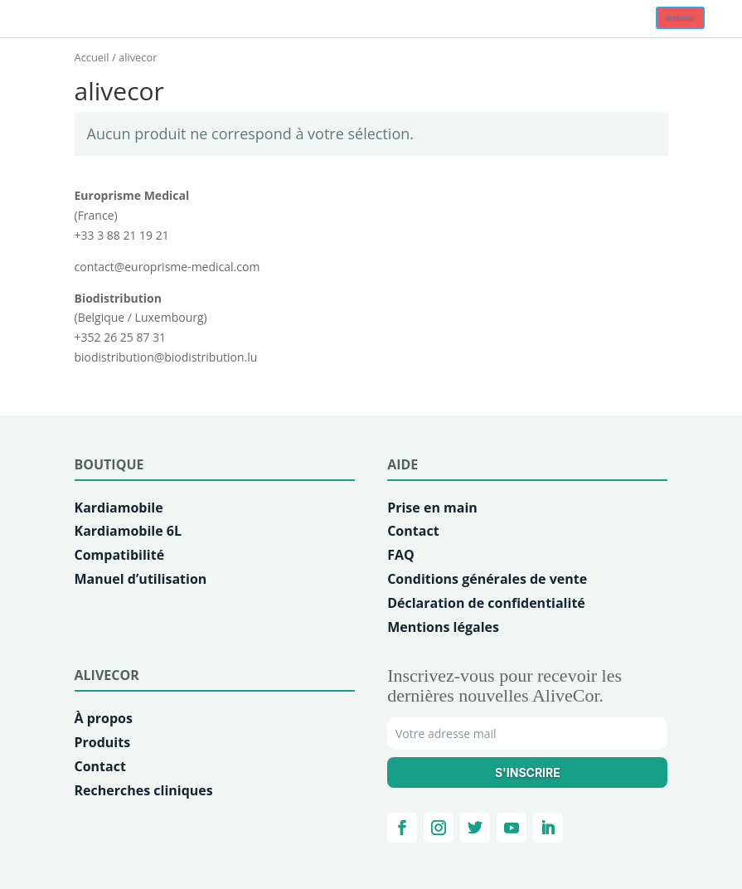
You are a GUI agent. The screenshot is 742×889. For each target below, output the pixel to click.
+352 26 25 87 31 (121, 337)
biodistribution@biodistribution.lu (166, 357)
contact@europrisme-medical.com (167, 266)
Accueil (92, 57)
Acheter (680, 17)
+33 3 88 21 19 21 (122, 235)
